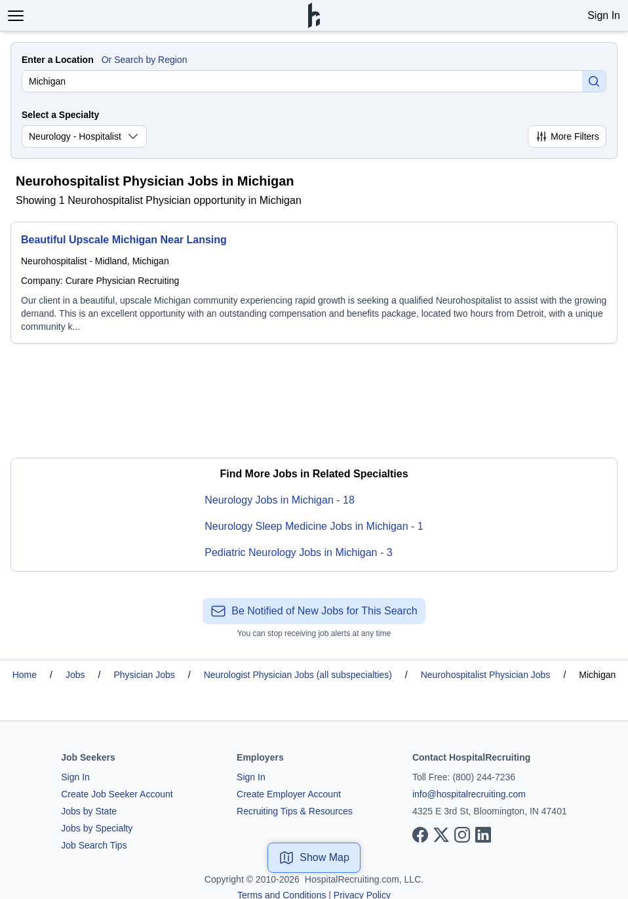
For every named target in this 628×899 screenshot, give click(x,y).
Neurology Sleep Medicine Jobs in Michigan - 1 (314, 526)
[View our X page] (441, 835)
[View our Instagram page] (462, 835)
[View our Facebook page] (420, 835)
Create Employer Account (289, 794)
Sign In (603, 15)
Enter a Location (58, 59)
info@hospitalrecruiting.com (469, 794)
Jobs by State (89, 811)
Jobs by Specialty (96, 828)
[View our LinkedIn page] (483, 835)
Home (24, 674)
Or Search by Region (144, 59)
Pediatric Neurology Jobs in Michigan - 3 (298, 552)
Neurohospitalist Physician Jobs (486, 674)
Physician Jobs (143, 674)
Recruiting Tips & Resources (295, 811)
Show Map (314, 858)
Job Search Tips (94, 845)
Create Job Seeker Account (116, 794)
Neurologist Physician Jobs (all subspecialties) (298, 674)
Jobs (75, 674)
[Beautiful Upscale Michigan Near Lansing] (314, 283)
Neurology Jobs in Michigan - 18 (280, 500)
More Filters (567, 136)
